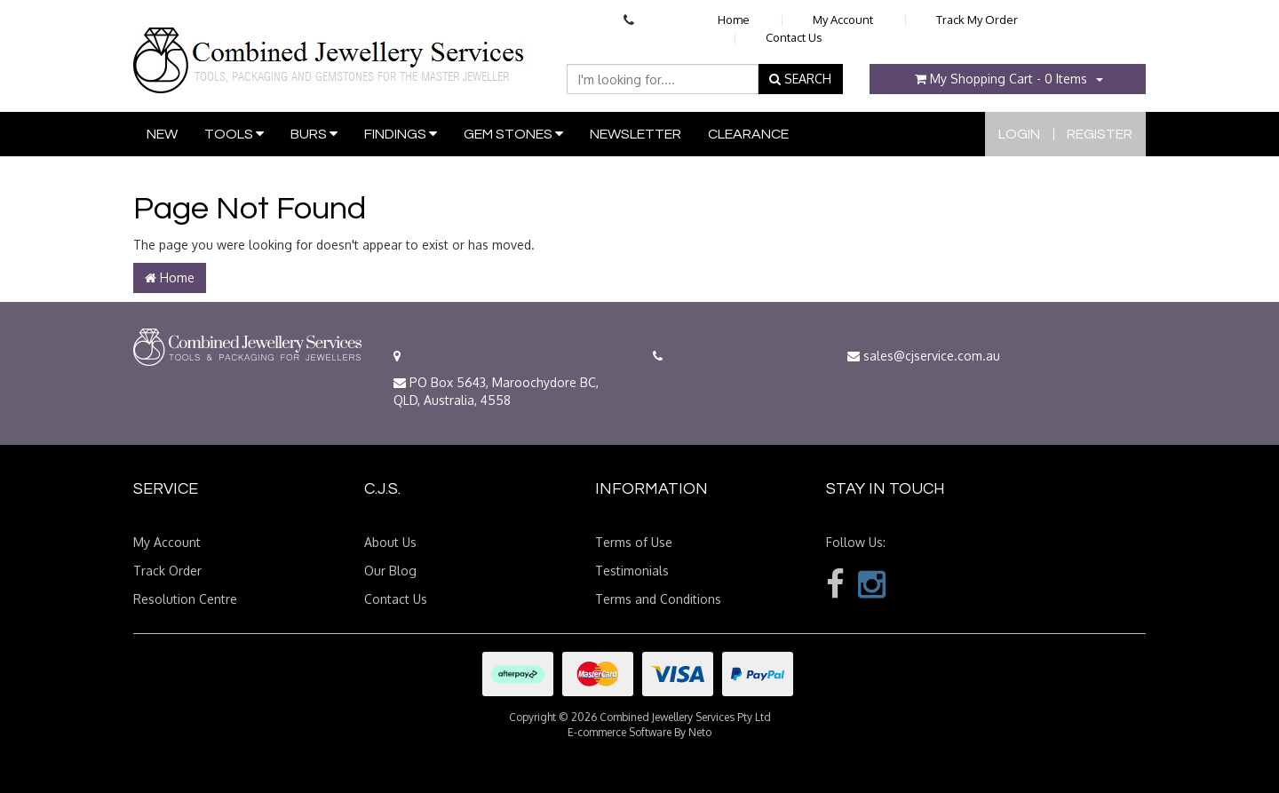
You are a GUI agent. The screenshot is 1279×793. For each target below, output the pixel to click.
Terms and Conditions (658, 599)
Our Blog (390, 570)
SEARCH (800, 78)
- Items (1001, 78)
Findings (400, 133)
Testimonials (632, 570)
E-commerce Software (619, 732)
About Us (390, 542)
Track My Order (977, 19)
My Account (843, 19)
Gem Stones (513, 133)
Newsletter (635, 134)
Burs (314, 133)
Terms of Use (633, 542)
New (162, 134)
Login (1019, 134)
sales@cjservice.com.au (923, 355)
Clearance (748, 134)
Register (1099, 134)
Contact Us (794, 37)
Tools (234, 133)
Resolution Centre (185, 599)
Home (734, 19)
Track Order (167, 570)
